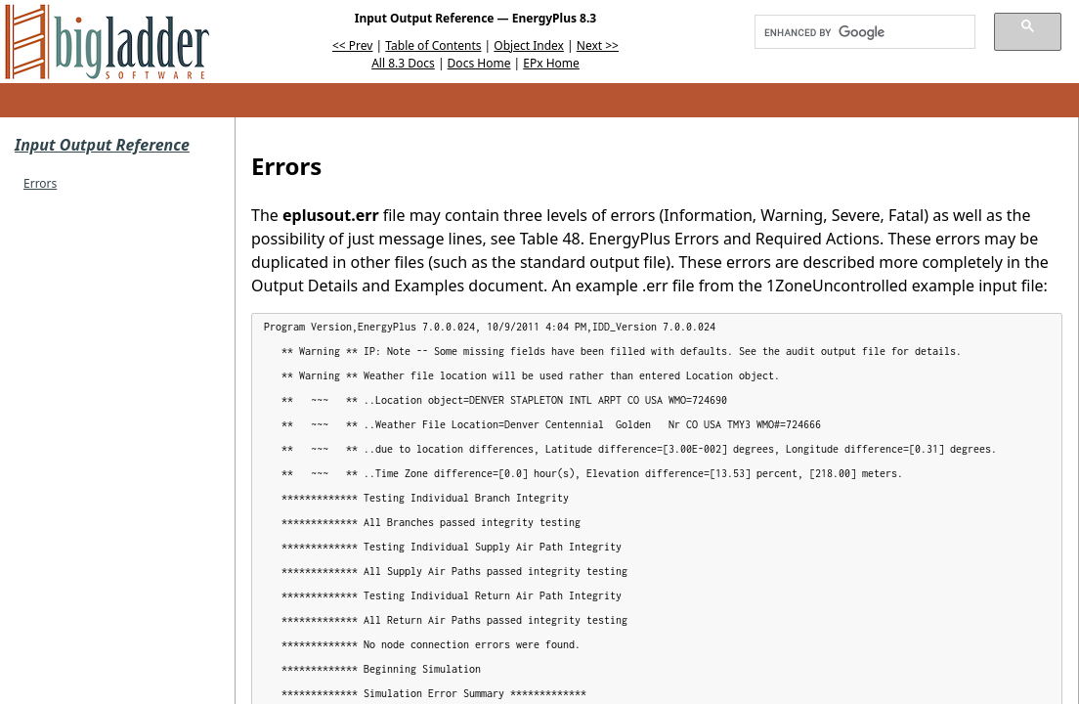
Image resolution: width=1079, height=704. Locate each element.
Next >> (598, 45)
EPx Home (551, 63)
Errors (40, 183)
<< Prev (352, 45)
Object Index (529, 45)
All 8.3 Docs (403, 63)
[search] (858, 32)
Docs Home (479, 63)
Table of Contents (433, 45)
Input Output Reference (102, 144)
